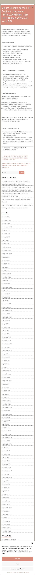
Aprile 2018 (6, 457)
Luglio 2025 (6, 230)
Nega (17, 564)
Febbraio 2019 (7, 431)
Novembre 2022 (7, 310)
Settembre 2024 (7, 253)
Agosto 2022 (6, 320)
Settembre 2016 (7, 514)
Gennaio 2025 (7, 250)
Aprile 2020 (6, 394)
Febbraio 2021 (7, 370)
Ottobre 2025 (6, 223)
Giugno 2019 (6, 417)
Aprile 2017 (6, 491)
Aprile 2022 (6, 330)
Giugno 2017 (6, 484)
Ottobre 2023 (6, 284)
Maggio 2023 (6, 297)
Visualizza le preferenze (17, 569)
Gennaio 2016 (7, 531)
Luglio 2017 (6, 481)
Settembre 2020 (7, 380)
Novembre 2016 (7, 507)
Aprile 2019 (6, 424)
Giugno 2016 (6, 521)
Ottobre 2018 (6, 441)
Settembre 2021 (7, 350)
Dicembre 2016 (7, 504)
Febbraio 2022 (7, 337)
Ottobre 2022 (6, 314)
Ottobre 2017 (6, 474)
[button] (32, 543)
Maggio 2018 (6, 454)
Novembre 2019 (7, 407)
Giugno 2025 (6, 233)
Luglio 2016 (6, 517)
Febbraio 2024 (7, 274)
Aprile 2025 (6, 240)
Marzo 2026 (6, 217)
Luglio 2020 (6, 384)
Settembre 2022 (7, 317)
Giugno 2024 (6, 260)
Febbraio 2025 (7, 247)
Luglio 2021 (6, 354)
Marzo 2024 (6, 270)
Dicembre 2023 (7, 280)
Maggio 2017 (6, 487)
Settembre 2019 (7, 414)
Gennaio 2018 (7, 467)
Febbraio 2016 (7, 527)
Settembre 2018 (7, 444)
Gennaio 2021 (7, 374)
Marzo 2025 (6, 243)
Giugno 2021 (6, 357)
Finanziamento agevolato (9, 149)
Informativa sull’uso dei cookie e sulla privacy (18, 572)
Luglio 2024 (6, 257)
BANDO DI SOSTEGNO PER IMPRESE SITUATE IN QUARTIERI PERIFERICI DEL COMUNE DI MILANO (15, 158)
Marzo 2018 (6, 461)
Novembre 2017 (7, 471)
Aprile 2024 (6, 267)
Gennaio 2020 (7, 404)
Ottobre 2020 (6, 377)
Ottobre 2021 (6, 347)
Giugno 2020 (6, 387)
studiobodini (7, 147)
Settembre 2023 (7, 287)
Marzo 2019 (6, 427)
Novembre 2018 (7, 437)
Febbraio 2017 (7, 497)
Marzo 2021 (6, 367)
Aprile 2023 (6, 300)
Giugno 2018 (6, 451)
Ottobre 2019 (6, 411)
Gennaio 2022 (7, 340)
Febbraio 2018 (7, 464)
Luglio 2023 (6, 290)
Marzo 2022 (6, 334)
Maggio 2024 (6, 263)
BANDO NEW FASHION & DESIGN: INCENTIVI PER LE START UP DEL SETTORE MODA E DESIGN (16, 165)
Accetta (17, 558)
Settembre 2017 (7, 477)
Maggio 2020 (6, 390)
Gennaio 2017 (7, 501)
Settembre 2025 (7, 227)
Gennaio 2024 (7, 277)
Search (22, 172)
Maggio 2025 (6, 237)
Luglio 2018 (6, 447)
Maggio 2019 (6, 421)
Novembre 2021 (7, 344)
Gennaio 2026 (7, 220)
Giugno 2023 (6, 294)
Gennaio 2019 (7, 434)
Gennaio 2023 (7, 304)
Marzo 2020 (6, 397)
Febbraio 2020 (7, 400)
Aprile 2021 (6, 364)
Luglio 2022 (6, 324)
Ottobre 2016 (6, 511)
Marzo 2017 (6, 494)
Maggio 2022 (6, 327)
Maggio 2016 (6, 524)
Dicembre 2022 (7, 307)
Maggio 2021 (6, 360)
